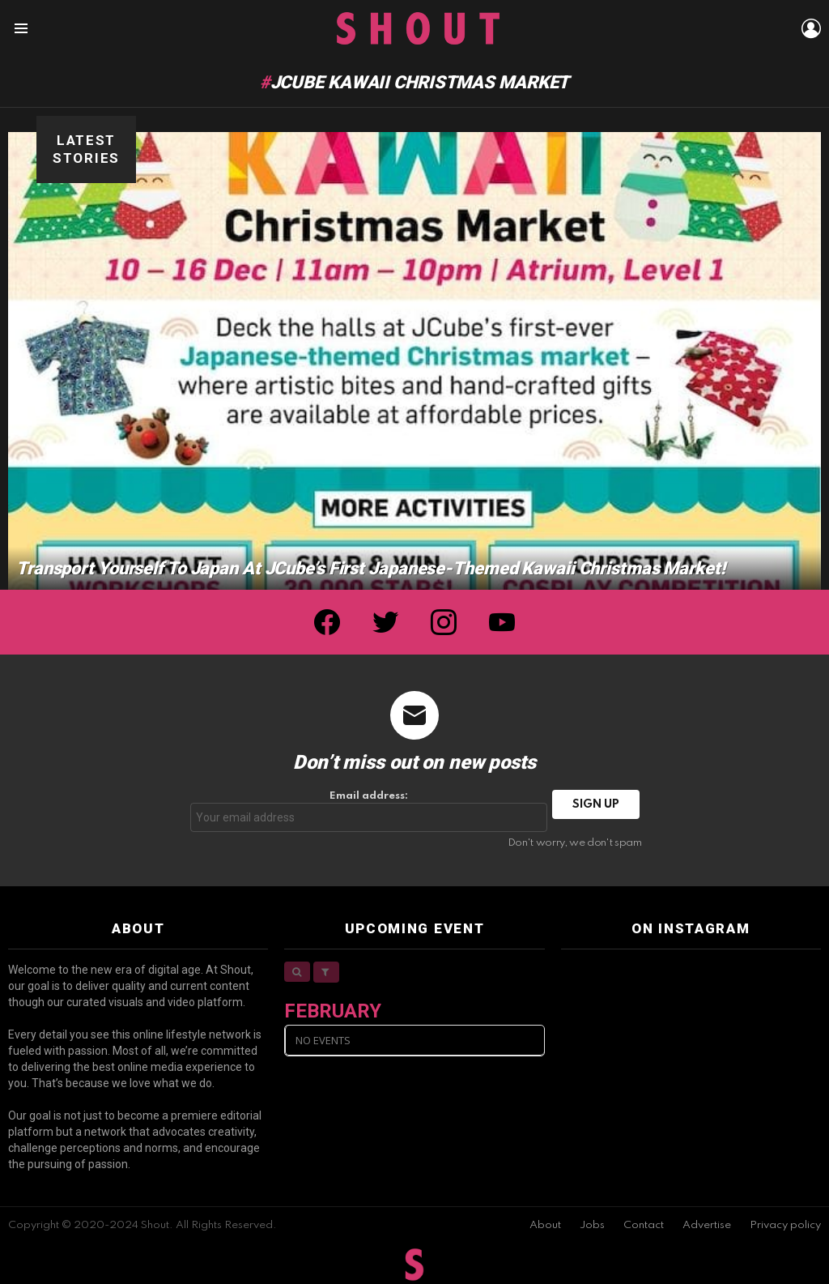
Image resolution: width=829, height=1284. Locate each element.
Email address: (369, 811)
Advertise (706, 1225)
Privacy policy (785, 1225)
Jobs (592, 1225)
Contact (643, 1225)
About (545, 1225)
